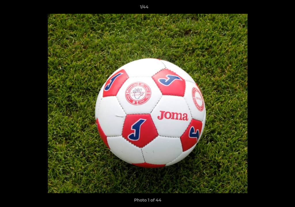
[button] (270, 8)
